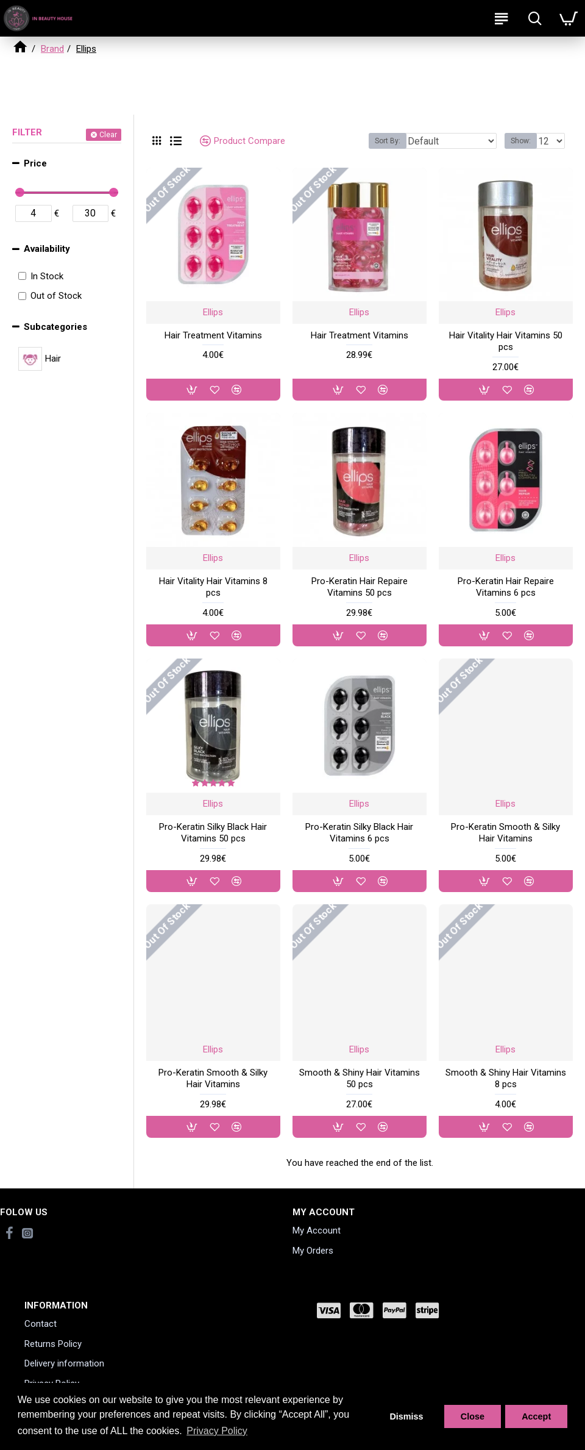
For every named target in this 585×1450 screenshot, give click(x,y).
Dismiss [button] (406, 1416)
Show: (521, 141)
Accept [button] (536, 1416)
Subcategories (55, 326)
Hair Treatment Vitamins (213, 335)
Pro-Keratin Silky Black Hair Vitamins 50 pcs (213, 833)
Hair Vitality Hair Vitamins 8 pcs (213, 587)
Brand (52, 48)
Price (35, 163)
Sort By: (387, 141)
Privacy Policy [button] (216, 1431)
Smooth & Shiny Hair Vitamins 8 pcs (505, 1078)
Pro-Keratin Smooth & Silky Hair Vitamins (505, 833)
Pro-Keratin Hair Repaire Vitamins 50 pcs (359, 587)
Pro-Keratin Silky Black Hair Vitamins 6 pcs (359, 833)
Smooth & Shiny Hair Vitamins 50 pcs (359, 1078)
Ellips (213, 312)
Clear (108, 134)
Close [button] (472, 1416)
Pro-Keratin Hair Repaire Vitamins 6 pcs (506, 587)
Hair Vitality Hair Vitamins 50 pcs (505, 341)
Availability (47, 248)
